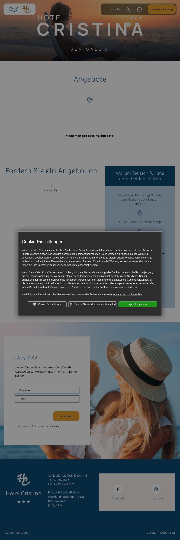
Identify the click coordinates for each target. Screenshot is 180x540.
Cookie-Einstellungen (47, 304)
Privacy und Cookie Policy (127, 294)
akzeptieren (138, 304)
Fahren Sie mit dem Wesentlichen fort (92, 304)
